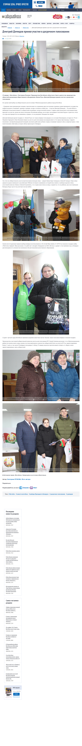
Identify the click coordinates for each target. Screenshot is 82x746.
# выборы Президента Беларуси (39, 494)
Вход (73, 14)
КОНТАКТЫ (35, 10)
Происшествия (36, 23)
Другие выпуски (16, 696)
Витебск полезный (42, 10)
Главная (10, 27)
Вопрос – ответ (64, 23)
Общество (11, 23)
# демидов (69, 494)
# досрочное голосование (57, 494)
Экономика (18, 23)
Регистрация (77, 14)
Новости (17, 27)
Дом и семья (56, 23)
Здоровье (49, 23)
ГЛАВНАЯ (3, 10)
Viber (33, 488)
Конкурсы (71, 23)
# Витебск (12, 494)
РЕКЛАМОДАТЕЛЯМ (27, 10)
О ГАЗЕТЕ (15, 10)
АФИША (20, 10)
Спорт (29, 23)
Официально (5, 23)
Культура (25, 23)
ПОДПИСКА (9, 10)
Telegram (24, 488)
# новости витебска (22, 494)
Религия (43, 23)
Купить (16, 694)
